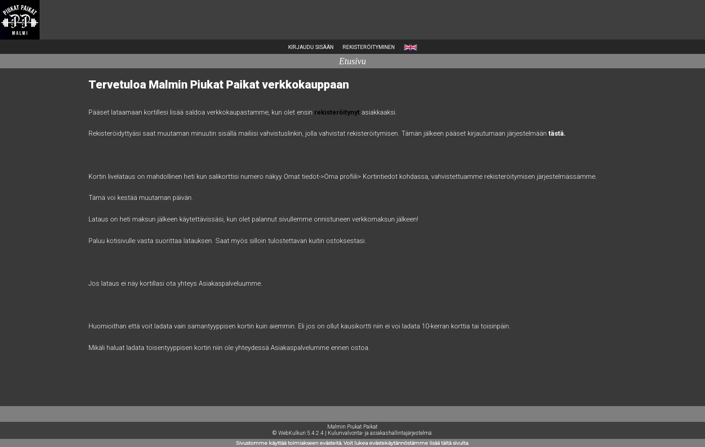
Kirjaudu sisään (311, 47)
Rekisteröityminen (369, 47)
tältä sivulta (454, 443)
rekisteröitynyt (337, 112)
